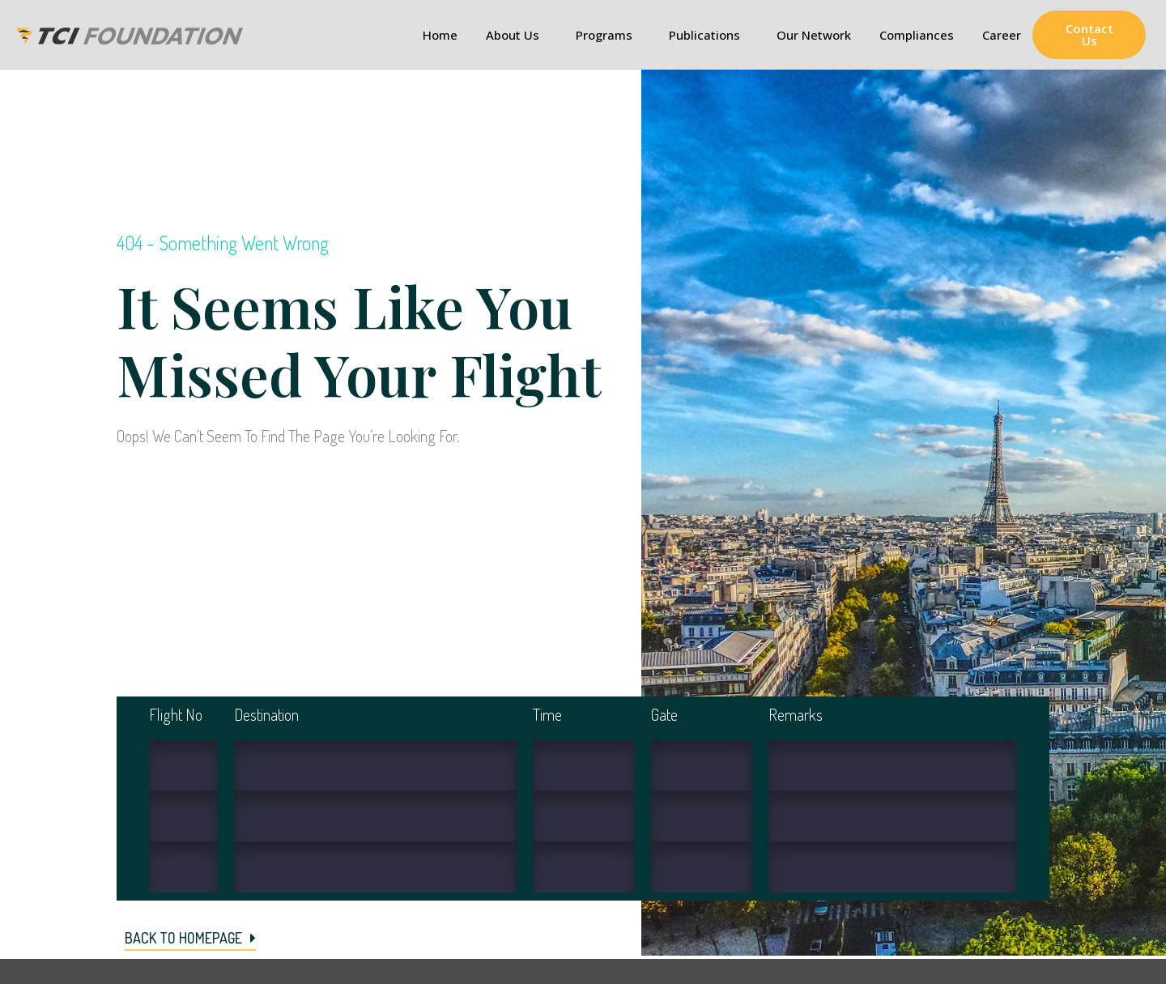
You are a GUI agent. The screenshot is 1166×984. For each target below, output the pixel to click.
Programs (608, 35)
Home (440, 35)
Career (1001, 35)
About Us (516, 35)
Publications (708, 35)
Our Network (814, 35)
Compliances (916, 35)
